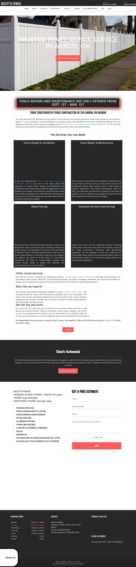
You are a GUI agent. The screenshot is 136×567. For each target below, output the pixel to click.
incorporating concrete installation (80, 277)
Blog (109, 9)
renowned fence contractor (87, 124)
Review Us (8, 558)
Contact (67, 9)
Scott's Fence (67, 124)
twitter (101, 546)
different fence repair (73, 292)
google (97, 546)
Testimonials (55, 9)
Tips (102, 9)
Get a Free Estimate (90, 9)
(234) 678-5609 (127, 4)
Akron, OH (105, 124)
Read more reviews (68, 371)
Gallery (77, 9)
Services (43, 9)
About (34, 9)
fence (23, 121)
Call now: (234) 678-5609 (68, 58)
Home (26, 9)
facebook (93, 546)
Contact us (109, 320)
